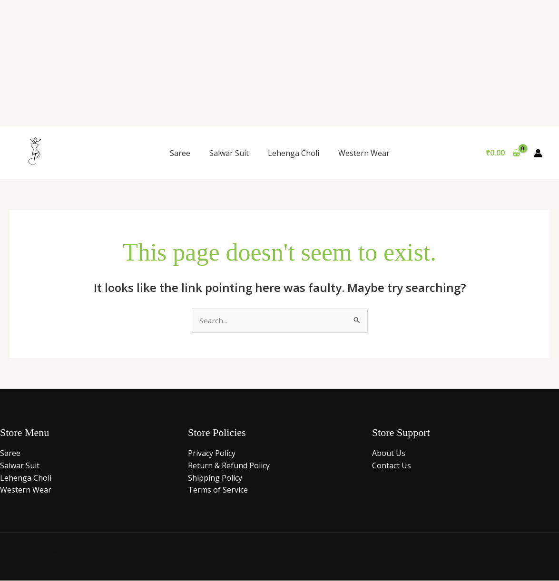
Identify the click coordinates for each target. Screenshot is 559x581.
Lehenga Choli (293, 153)
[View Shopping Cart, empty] (502, 153)
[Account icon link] (538, 153)
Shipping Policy (215, 478)
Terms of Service (218, 490)
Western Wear (364, 153)
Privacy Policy (211, 454)
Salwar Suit (229, 153)
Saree (180, 153)
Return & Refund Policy (229, 466)
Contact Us (391, 466)
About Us (388, 454)
